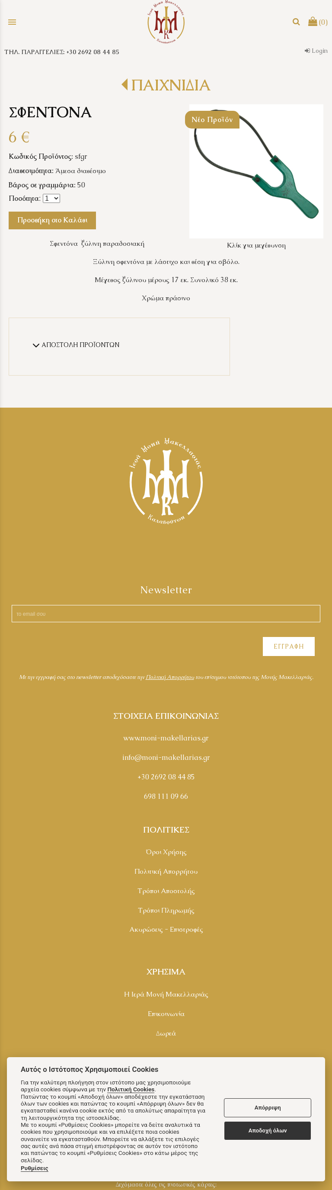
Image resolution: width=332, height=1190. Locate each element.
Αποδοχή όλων (268, 1130)
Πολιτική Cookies (130, 1089)
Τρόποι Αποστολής (166, 890)
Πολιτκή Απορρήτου (170, 677)
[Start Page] (166, 22)
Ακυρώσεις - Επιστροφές (166, 929)
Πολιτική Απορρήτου (166, 871)
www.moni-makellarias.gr (166, 738)
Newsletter (166, 590)
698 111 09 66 (166, 796)
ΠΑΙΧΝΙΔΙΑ (171, 85)
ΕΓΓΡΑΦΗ (289, 646)
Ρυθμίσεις (34, 1167)
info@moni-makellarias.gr (166, 757)
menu (12, 22)
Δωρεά (166, 1033)
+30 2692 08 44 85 (166, 777)
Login (316, 51)
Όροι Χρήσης (166, 851)
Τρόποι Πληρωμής (166, 910)
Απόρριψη (268, 1107)
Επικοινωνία (166, 1013)
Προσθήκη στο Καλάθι (52, 220)
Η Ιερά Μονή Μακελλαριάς (166, 994)
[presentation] (74, 648)
